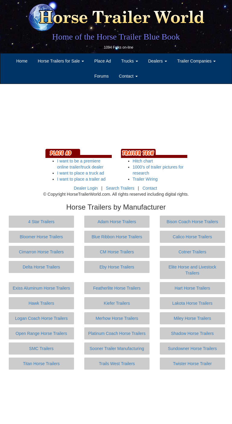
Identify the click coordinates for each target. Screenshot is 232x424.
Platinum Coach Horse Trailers (117, 333)
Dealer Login (86, 188)
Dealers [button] (157, 61)
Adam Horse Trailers (117, 221)
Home (21, 61)
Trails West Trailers (117, 363)
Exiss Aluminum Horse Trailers (41, 288)
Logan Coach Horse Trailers (41, 318)
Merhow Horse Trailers (116, 318)
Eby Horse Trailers (116, 267)
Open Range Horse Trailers (41, 333)
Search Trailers (120, 188)
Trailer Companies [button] (196, 61)
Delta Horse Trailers (41, 267)
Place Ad (102, 61)
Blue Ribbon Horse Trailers (117, 236)
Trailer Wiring (145, 179)
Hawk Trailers (41, 303)
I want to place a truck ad (80, 173)
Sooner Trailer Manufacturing (117, 348)
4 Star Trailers (41, 221)
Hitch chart (143, 161)
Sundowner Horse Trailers (192, 348)
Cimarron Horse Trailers (41, 251)
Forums (101, 76)
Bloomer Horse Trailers (41, 236)
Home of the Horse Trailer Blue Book (116, 36)
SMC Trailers (41, 348)
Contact (150, 188)
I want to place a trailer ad (81, 179)
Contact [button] (128, 76)
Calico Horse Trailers (192, 236)
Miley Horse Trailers (192, 318)
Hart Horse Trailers (192, 288)
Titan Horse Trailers (41, 363)
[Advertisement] (117, 396)
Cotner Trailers (192, 251)
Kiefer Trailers (117, 303)
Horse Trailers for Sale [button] (61, 61)
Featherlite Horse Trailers (116, 288)
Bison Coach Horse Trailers (192, 221)
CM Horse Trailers (117, 251)
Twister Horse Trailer (192, 363)
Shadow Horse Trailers (192, 333)
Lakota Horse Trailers (192, 303)
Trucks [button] (129, 61)
